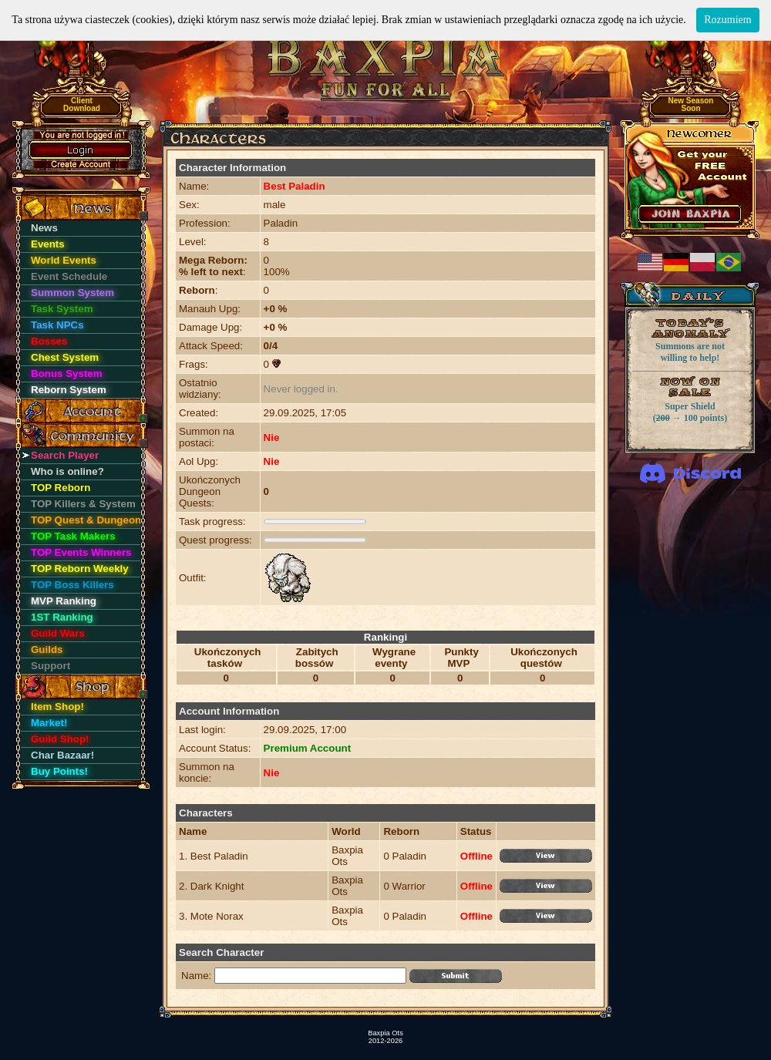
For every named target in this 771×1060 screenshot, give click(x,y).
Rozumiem (727, 19)
